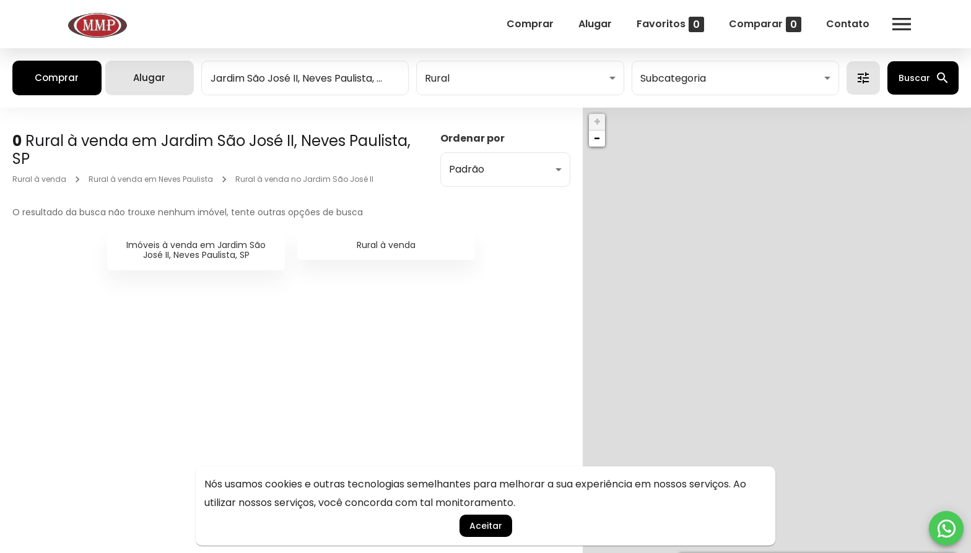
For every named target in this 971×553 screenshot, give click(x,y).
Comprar (530, 24)
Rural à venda (39, 179)
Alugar (595, 24)
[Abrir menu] (901, 24)
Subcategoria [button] (673, 78)
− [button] (597, 138)
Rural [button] (437, 78)
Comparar (765, 24)
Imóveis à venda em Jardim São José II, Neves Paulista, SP (196, 250)
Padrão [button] (466, 169)
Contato (847, 24)
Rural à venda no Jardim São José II (304, 179)
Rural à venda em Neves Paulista (151, 179)
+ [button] (597, 121)
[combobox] (305, 78)
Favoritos (670, 24)
